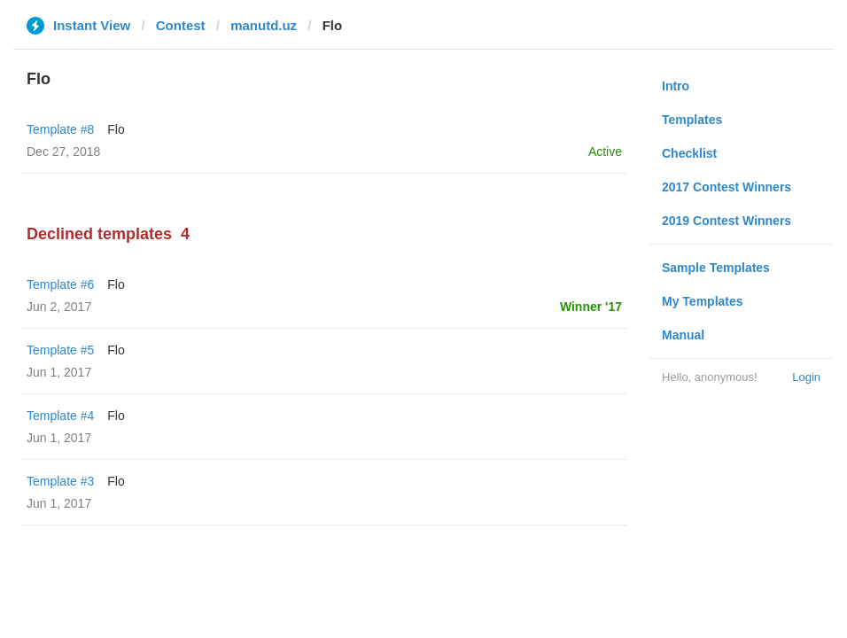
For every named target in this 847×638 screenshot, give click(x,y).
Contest (181, 25)
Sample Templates (716, 268)
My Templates (702, 301)
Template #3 (60, 481)
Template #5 (60, 350)
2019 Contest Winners (726, 221)
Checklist (689, 153)
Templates (692, 120)
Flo (115, 129)
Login (806, 377)
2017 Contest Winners (726, 187)
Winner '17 (591, 307)
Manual (683, 335)
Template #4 (60, 415)
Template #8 (60, 129)
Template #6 (60, 284)
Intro (675, 86)
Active (605, 151)
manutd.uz (263, 25)
